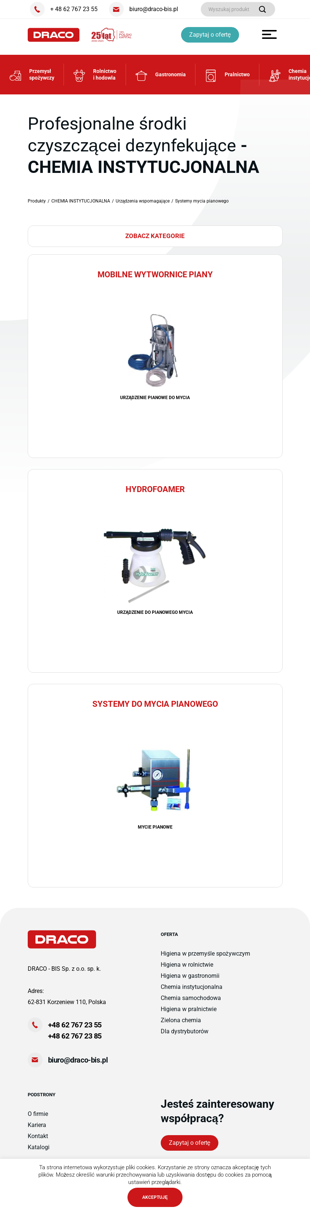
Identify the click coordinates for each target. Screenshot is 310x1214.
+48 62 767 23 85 (75, 1041)
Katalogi (39, 1152)
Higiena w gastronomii (190, 980)
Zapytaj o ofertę (211, 34)
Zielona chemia (181, 1025)
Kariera (37, 1130)
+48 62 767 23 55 (75, 1030)
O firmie (38, 1119)
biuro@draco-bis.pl (78, 1065)
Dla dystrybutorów (184, 1036)
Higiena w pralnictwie (189, 1014)
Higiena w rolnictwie (187, 969)
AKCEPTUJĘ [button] (155, 1197)
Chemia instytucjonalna (191, 992)
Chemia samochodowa (191, 1003)
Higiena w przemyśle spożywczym (205, 958)
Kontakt (38, 1141)
